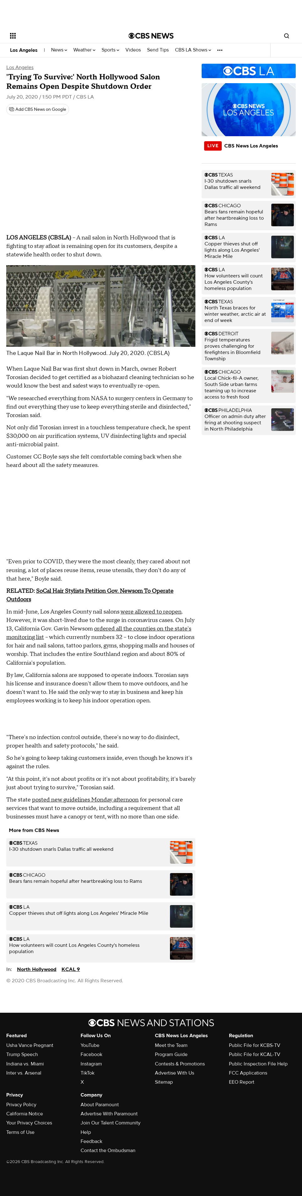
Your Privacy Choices (29, 1122)
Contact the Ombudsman (108, 1150)
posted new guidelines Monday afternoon (85, 799)
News (59, 50)
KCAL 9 (70, 969)
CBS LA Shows (193, 50)
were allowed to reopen (151, 611)
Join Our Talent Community (110, 1122)
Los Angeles (24, 50)
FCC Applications (248, 1072)
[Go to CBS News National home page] (151, 36)
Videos (133, 50)
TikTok (87, 1072)
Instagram (91, 1063)
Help (86, 1132)
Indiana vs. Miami (25, 1063)
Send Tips (158, 50)
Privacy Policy (21, 1104)
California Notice (24, 1113)
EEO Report (241, 1082)
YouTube (90, 1045)
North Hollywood (36, 969)
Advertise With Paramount (109, 1113)
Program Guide (171, 1054)
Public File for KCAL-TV (254, 1054)
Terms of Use (20, 1132)
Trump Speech (22, 1054)
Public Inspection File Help (258, 1063)
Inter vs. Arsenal (23, 1072)
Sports (110, 50)
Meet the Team (171, 1045)
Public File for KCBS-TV (254, 1045)
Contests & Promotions (180, 1063)
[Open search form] (286, 35)
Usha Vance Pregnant (29, 1045)
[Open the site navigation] (57, 36)
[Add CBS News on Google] (37, 109)
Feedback (91, 1141)
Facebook (91, 1054)
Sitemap (164, 1082)
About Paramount (100, 1104)
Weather (84, 50)
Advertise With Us (174, 1072)
